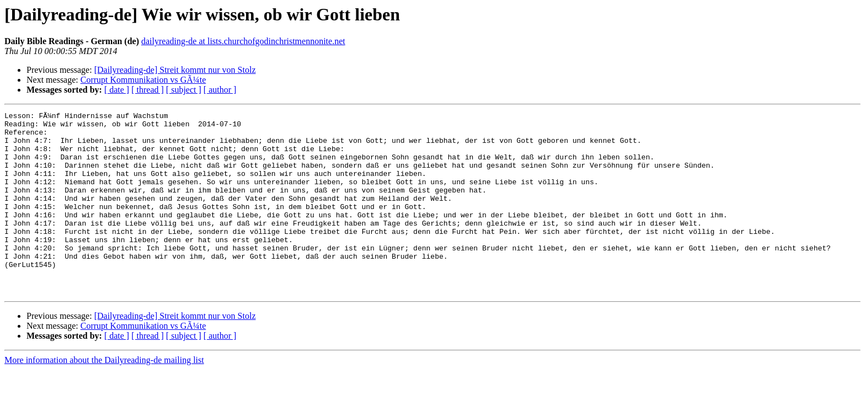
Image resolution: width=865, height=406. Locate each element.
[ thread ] (147, 89)
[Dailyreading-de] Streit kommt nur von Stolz (175, 69)
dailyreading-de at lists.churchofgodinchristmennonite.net (243, 41)
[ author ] (220, 89)
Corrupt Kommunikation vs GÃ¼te (143, 79)
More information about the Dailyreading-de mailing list (104, 396)
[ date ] (116, 89)
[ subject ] (183, 89)
